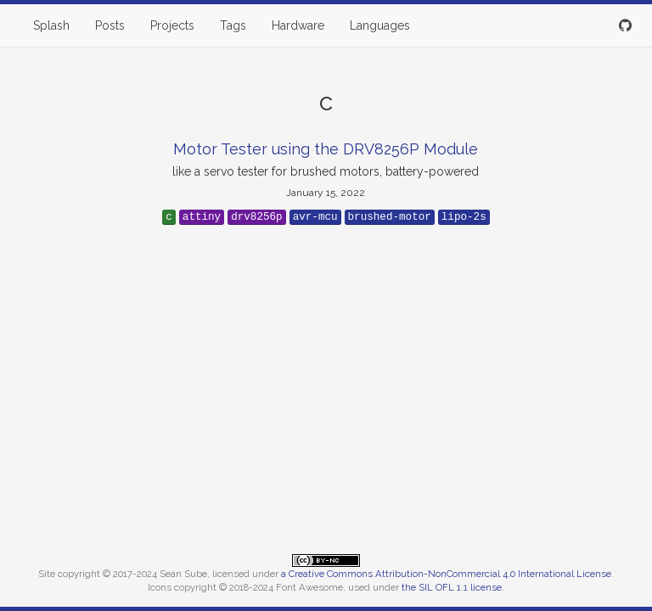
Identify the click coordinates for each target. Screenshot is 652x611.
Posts (110, 25)
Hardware (298, 25)
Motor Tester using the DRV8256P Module (325, 149)
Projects (172, 25)
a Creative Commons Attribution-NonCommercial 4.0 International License (446, 574)
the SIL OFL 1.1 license (452, 587)
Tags (233, 25)
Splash (51, 25)
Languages (380, 25)
